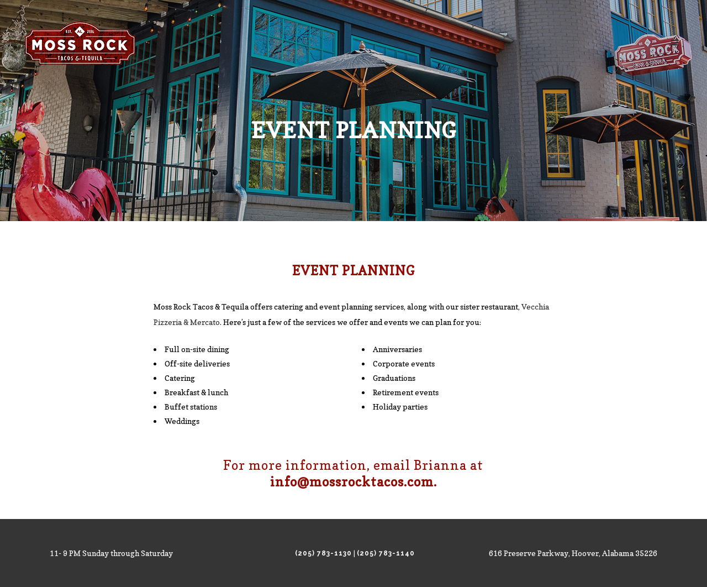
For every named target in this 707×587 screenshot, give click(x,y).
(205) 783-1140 (386, 553)
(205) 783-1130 (323, 553)
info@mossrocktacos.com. (353, 481)
